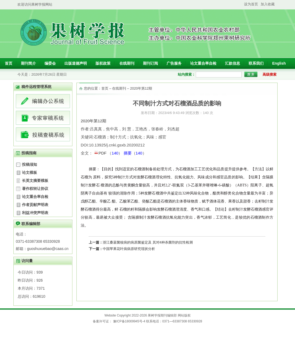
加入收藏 (268, 4)
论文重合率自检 (203, 63)
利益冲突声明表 (35, 213)
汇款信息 (232, 63)
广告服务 (174, 63)
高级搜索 (269, 74)
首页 (8, 63)
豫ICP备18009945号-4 (129, 321)
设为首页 (251, 4)
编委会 (50, 63)
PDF (101, 152)
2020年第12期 (141, 88)
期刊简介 (28, 63)
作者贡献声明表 (35, 205)
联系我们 (256, 63)
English (279, 63)
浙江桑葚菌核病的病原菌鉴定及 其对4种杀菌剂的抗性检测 (148, 242)
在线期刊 (126, 63)
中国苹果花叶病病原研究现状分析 (129, 249)
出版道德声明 (75, 63)
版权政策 (102, 63)
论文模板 (29, 172)
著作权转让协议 (35, 188)
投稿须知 (29, 164)
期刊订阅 (150, 63)
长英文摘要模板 (35, 180)
